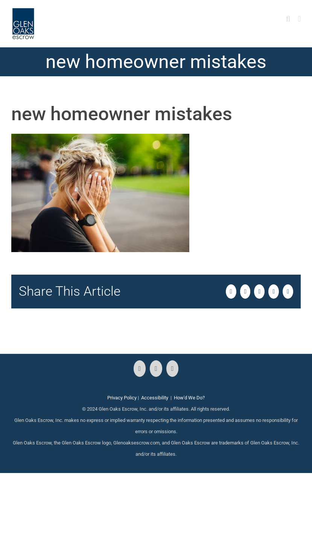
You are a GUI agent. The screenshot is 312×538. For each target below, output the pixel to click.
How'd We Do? (189, 397)
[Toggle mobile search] (288, 19)
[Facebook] (140, 368)
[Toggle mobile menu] (299, 19)
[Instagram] (156, 368)
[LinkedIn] (172, 368)
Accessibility (154, 397)
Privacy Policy (122, 397)
